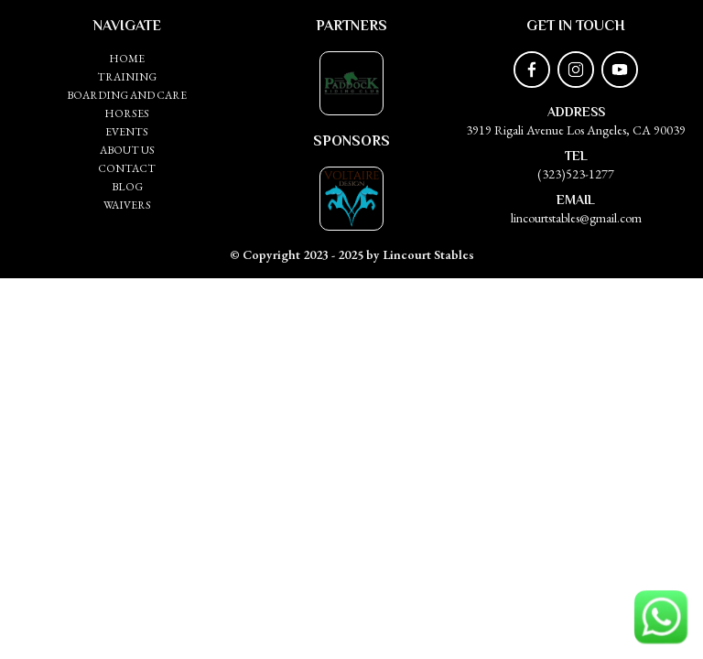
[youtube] (619, 69)
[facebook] (532, 69)
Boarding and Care (127, 95)
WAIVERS (127, 205)
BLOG (127, 186)
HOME (127, 58)
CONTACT (127, 168)
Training (127, 77)
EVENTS (126, 131)
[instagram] (575, 69)
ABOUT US (127, 150)
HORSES (126, 113)
